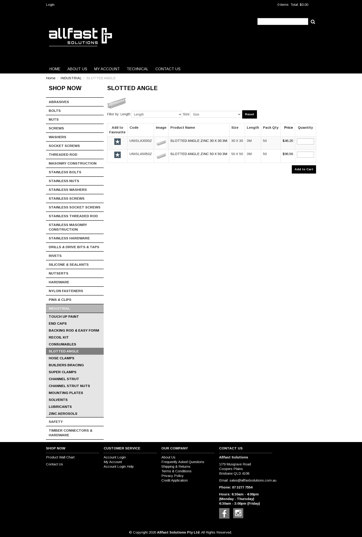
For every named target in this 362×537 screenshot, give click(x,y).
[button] (161, 143)
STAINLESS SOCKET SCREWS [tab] (74, 207)
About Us (77, 69)
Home (54, 69)
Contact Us (168, 69)
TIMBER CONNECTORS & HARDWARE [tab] (70, 432)
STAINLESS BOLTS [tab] (65, 172)
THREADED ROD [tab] (63, 154)
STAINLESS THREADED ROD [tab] (73, 216)
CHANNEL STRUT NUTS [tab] (69, 386)
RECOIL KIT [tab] (59, 337)
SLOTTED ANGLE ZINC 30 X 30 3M (198, 141)
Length (125, 114)
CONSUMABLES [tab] (62, 344)
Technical (137, 69)
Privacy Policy (172, 476)
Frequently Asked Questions (182, 462)
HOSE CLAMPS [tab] (61, 358)
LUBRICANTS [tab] (60, 407)
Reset (249, 114)
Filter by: (113, 114)
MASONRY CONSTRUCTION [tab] (73, 163)
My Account (107, 69)
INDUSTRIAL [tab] (59, 308)
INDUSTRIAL (70, 78)
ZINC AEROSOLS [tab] (63, 413)
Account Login (115, 457)
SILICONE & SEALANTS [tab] (69, 264)
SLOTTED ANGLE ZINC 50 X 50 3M (198, 154)
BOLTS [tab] (55, 111)
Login (50, 4)
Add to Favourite (117, 141)
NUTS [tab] (54, 119)
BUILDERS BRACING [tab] (66, 365)
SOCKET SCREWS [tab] (64, 146)
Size (186, 114)
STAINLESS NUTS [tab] (64, 181)
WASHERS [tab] (57, 137)
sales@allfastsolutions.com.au (252, 480)
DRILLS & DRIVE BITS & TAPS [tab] (74, 247)
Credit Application (174, 480)
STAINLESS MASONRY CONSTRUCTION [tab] (68, 227)
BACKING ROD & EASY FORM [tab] (74, 330)
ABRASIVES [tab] (59, 102)
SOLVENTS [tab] (58, 400)
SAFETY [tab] (56, 422)
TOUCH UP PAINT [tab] (64, 316)
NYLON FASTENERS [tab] (66, 291)
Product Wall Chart (60, 457)
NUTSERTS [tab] (58, 273)
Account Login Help (119, 466)
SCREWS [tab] (56, 128)
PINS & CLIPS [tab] (60, 300)
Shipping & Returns (175, 466)
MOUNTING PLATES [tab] (66, 393)
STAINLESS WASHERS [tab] (68, 190)
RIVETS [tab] (55, 256)
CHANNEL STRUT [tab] (64, 379)
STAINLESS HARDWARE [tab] (69, 238)
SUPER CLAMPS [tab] (62, 372)
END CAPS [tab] (58, 323)
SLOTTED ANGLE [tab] (64, 351)
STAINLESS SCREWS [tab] (66, 198)
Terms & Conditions (176, 471)
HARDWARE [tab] (59, 282)
